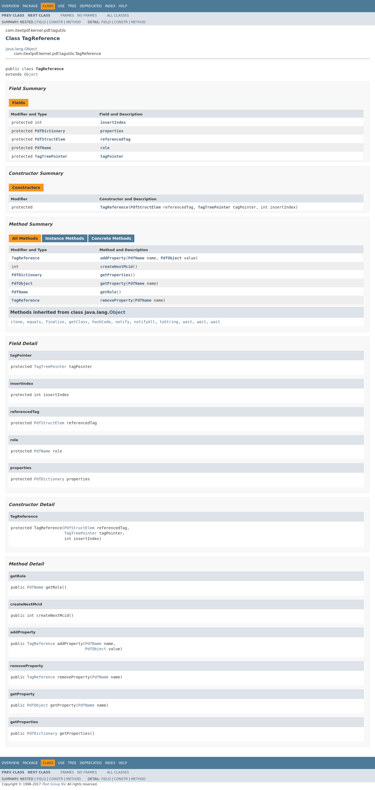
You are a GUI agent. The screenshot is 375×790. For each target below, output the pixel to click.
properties (111, 131)
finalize (55, 322)
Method (73, 22)
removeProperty (116, 300)
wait (187, 322)
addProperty (113, 258)
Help (123, 6)
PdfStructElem (50, 139)
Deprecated (91, 6)
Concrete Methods (111, 238)
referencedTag (115, 139)
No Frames (87, 15)
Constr (56, 22)
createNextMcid (116, 266)
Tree (72, 6)
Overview (10, 6)
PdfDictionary (50, 131)
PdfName (43, 148)
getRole (108, 292)
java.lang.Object (21, 49)
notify (122, 322)
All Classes (118, 15)
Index (110, 6)
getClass (78, 322)
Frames (67, 15)
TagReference (114, 207)
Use (61, 6)
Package (30, 6)
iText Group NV (53, 784)
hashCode (101, 322)
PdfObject (171, 258)
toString (169, 322)
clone (16, 322)
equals (34, 322)
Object (31, 74)
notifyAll (144, 322)
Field (41, 22)
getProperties (115, 275)
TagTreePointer (51, 156)
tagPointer (111, 156)
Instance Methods (64, 238)
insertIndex (113, 122)
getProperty (113, 283)
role (105, 148)
